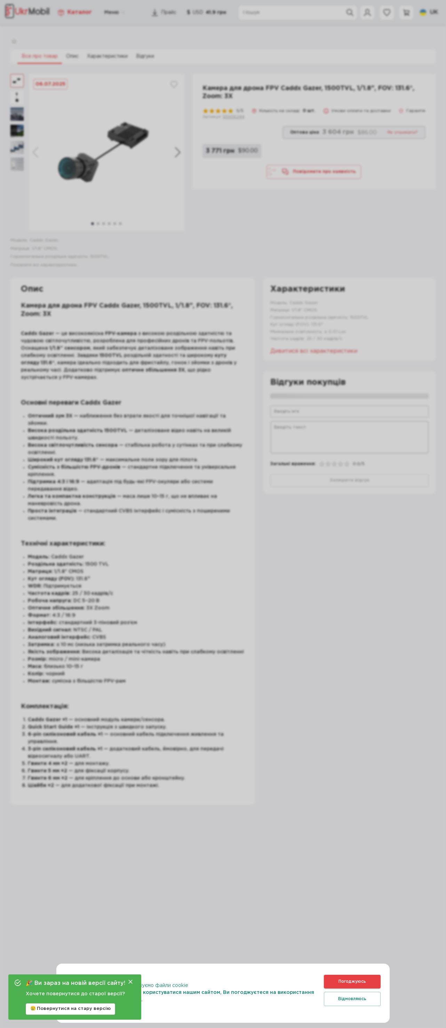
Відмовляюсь (352, 999)
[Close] (130, 982)
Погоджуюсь (352, 981)
